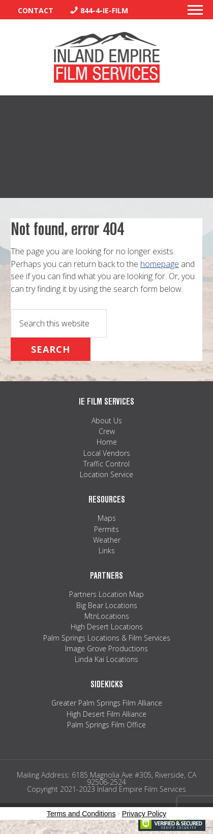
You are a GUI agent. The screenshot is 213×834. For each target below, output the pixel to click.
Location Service (106, 474)
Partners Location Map (106, 594)
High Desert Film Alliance (106, 714)
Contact (35, 10)
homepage (159, 264)
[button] (195, 12)
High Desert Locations (107, 626)
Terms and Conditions (81, 814)
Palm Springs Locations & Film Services (106, 638)
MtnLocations (106, 616)
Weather (106, 540)
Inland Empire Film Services (107, 57)
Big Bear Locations (106, 605)
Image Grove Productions (106, 648)
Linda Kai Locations (106, 659)
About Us (107, 420)
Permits (106, 529)
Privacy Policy (144, 814)
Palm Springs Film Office (106, 724)
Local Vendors (106, 453)
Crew (107, 431)
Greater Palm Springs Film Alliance (106, 703)
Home (107, 442)
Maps (107, 518)
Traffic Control (106, 464)
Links (107, 550)
